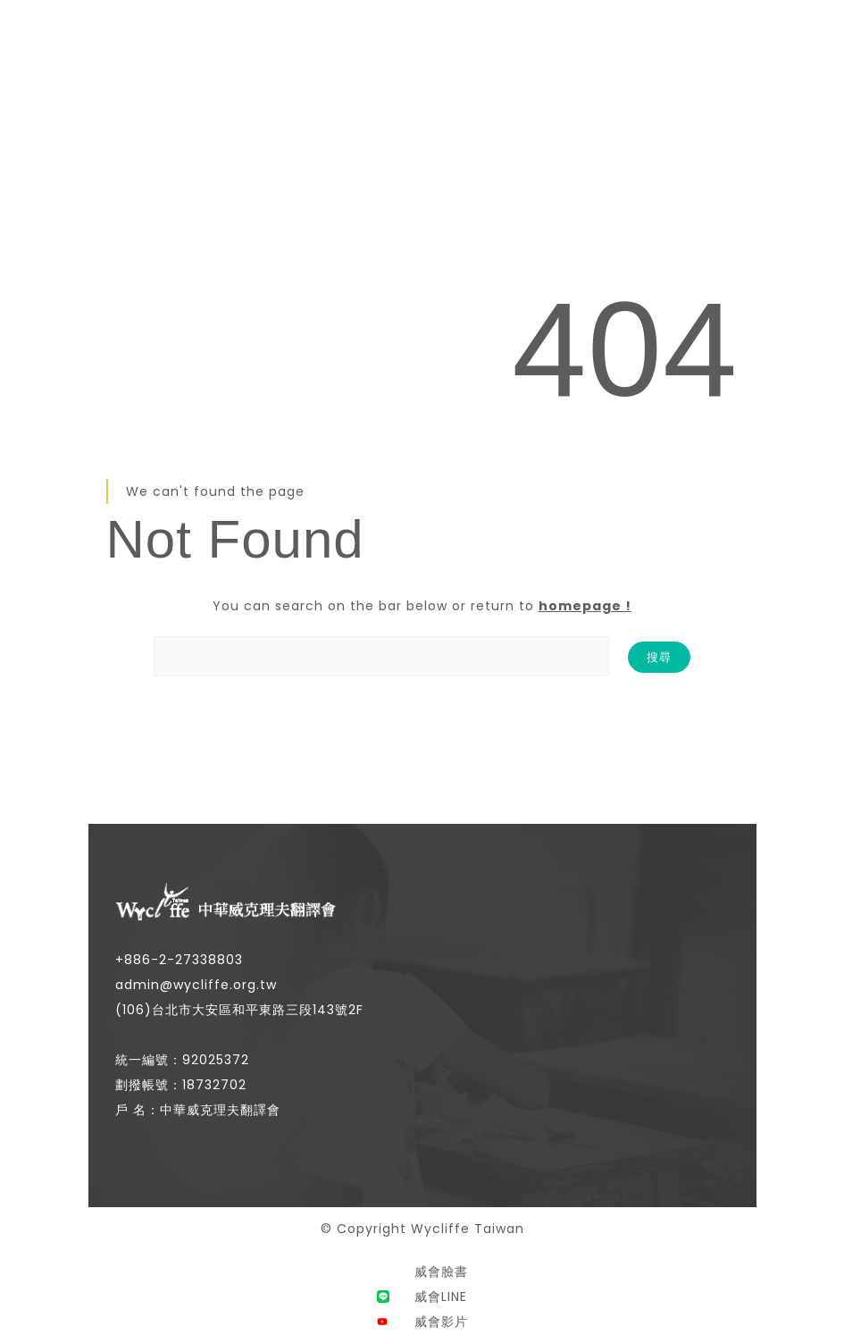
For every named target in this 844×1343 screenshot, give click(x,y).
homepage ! (585, 606)
